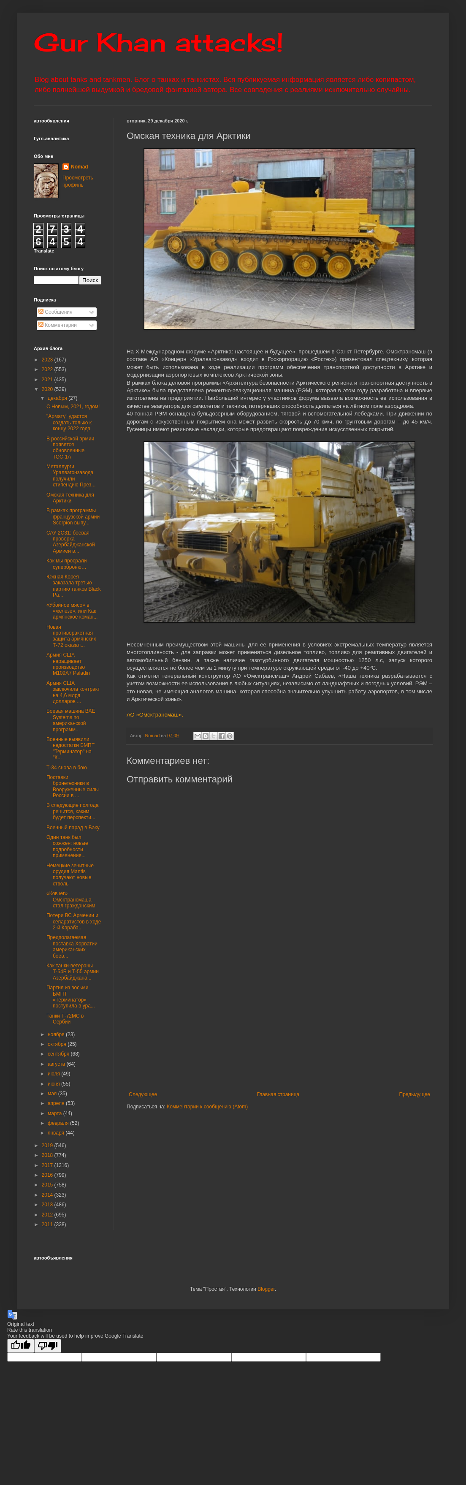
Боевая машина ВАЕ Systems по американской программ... (70, 720)
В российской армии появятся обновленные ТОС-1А (70, 448)
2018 (48, 1155)
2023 (48, 360)
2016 (48, 1175)
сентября (59, 1054)
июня (54, 1084)
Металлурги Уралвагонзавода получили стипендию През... (70, 476)
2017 (48, 1165)
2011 (48, 1224)
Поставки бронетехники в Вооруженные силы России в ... (72, 786)
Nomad (79, 167)
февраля (59, 1123)
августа (57, 1064)
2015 (48, 1185)
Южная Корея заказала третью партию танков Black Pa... (73, 586)
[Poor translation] (47, 1346)
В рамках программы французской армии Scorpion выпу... (73, 517)
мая (53, 1094)
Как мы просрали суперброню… (66, 564)
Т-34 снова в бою (66, 768)
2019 (48, 1145)
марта (55, 1113)
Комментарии (57, 325)
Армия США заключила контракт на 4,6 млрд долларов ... (73, 692)
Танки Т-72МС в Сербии (65, 1019)
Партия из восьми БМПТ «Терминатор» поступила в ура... (70, 997)
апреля (57, 1103)
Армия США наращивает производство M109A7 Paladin (68, 664)
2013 (48, 1205)
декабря (58, 398)
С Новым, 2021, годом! (73, 407)
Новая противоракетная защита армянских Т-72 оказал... (71, 636)
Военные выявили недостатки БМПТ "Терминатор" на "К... (70, 748)
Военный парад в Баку (73, 828)
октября (58, 1044)
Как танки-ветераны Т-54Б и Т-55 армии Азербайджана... (72, 972)
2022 (48, 369)
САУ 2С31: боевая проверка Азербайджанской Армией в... (70, 542)
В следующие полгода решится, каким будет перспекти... (72, 811)
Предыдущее (414, 1094)
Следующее (143, 1094)
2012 (48, 1215)
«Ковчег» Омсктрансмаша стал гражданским (70, 899)
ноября (57, 1034)
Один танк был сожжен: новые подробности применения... (67, 846)
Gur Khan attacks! (158, 42)
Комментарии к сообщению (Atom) (207, 1107)
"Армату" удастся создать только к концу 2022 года (69, 422)
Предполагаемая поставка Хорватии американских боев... (72, 946)
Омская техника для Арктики (70, 498)
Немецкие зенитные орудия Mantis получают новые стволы (70, 875)
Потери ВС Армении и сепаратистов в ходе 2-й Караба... (73, 921)
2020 (48, 389)
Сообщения (55, 312)
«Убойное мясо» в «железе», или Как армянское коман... (72, 611)
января (56, 1133)
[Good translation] (20, 1346)
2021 (48, 380)
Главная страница (278, 1094)
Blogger (266, 1289)
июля (54, 1074)
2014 (48, 1195)
